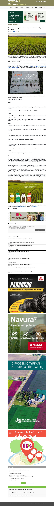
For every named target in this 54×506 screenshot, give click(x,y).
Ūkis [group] (32, 7)
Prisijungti (40, 230)
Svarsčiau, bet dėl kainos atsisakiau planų (17, 475)
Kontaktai (44, 503)
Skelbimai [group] (21, 7)
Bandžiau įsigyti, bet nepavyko (15, 473)
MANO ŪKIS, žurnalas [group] (14, 7)
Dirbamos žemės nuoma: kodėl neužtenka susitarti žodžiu (18, 254)
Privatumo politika (34, 503)
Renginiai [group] (40, 7)
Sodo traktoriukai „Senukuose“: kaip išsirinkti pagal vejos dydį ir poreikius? (21, 242)
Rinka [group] (36, 7)
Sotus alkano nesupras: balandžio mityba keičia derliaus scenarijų (20, 245)
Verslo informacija (13, 486)
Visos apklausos (29, 482)
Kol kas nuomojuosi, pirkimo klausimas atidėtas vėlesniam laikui (21, 476)
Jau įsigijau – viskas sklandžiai (15, 471)
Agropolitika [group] (27, 7)
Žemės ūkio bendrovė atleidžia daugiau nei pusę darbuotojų (18, 251)
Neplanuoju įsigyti (13, 480)
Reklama (40, 503)
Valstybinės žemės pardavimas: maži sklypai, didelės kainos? (19, 258)
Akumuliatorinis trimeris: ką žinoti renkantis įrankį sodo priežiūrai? (20, 238)
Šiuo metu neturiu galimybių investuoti (16, 478)
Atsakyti (23, 482)
